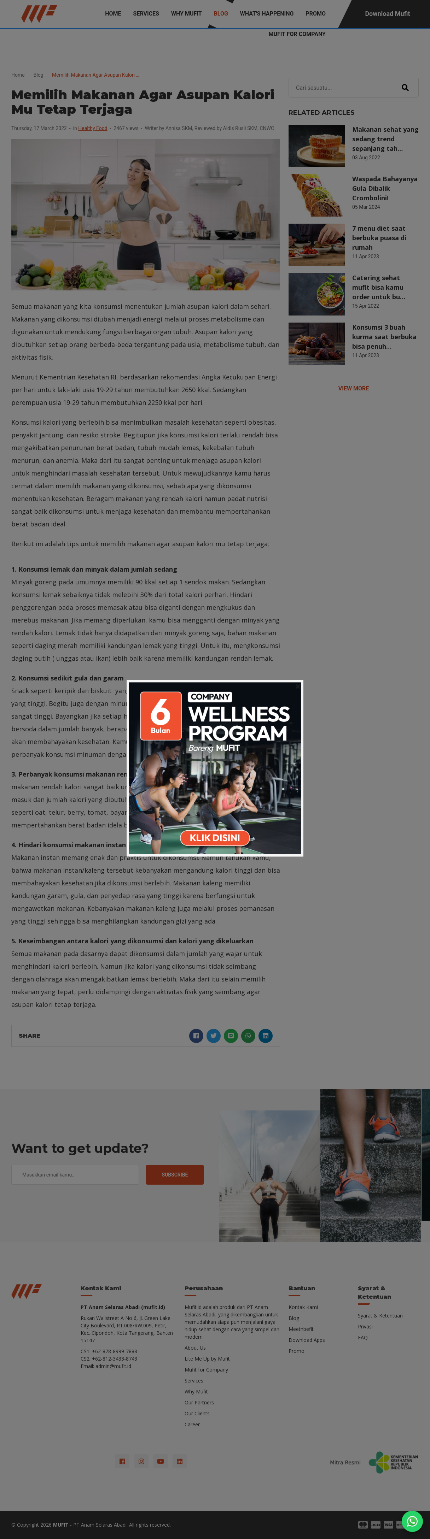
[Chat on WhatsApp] (412, 1521)
